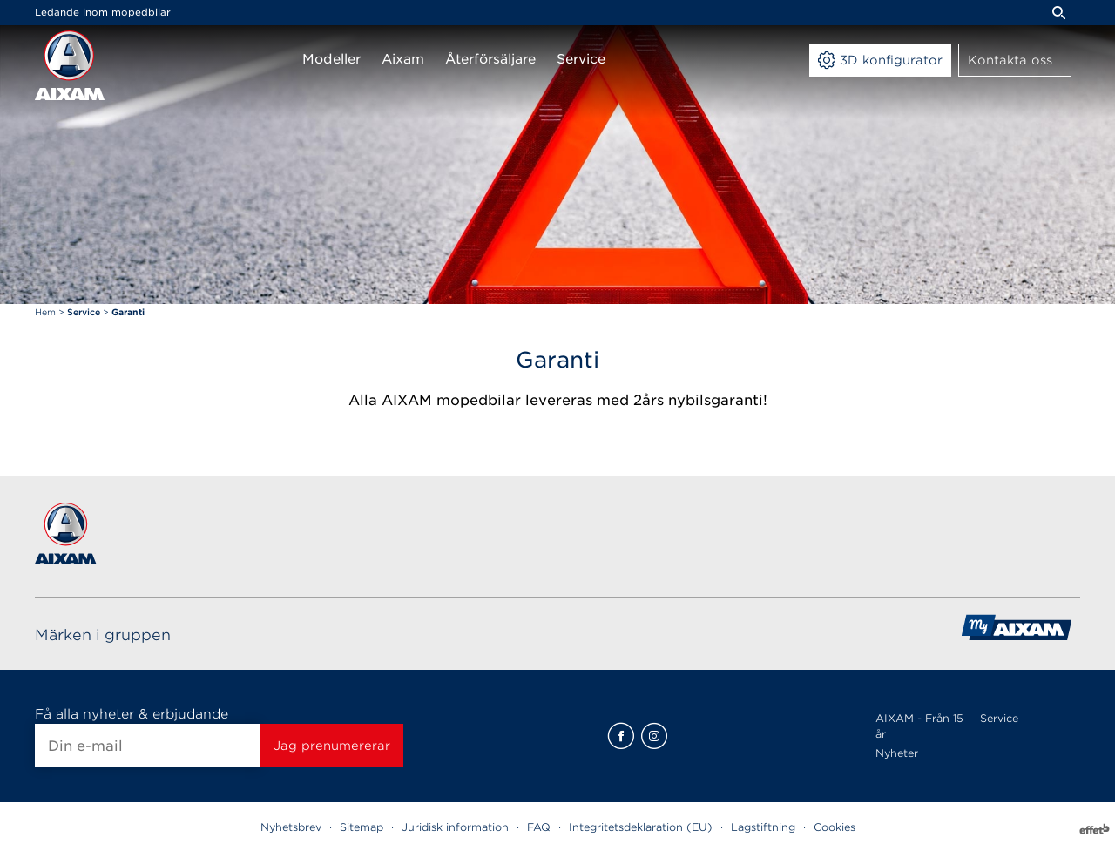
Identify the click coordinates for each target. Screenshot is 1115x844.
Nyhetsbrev (290, 827)
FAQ (539, 827)
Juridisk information (455, 827)
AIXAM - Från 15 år (919, 726)
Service (999, 718)
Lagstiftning (763, 827)
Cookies (834, 827)
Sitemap (361, 827)
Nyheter (896, 753)
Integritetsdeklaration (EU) (641, 827)
